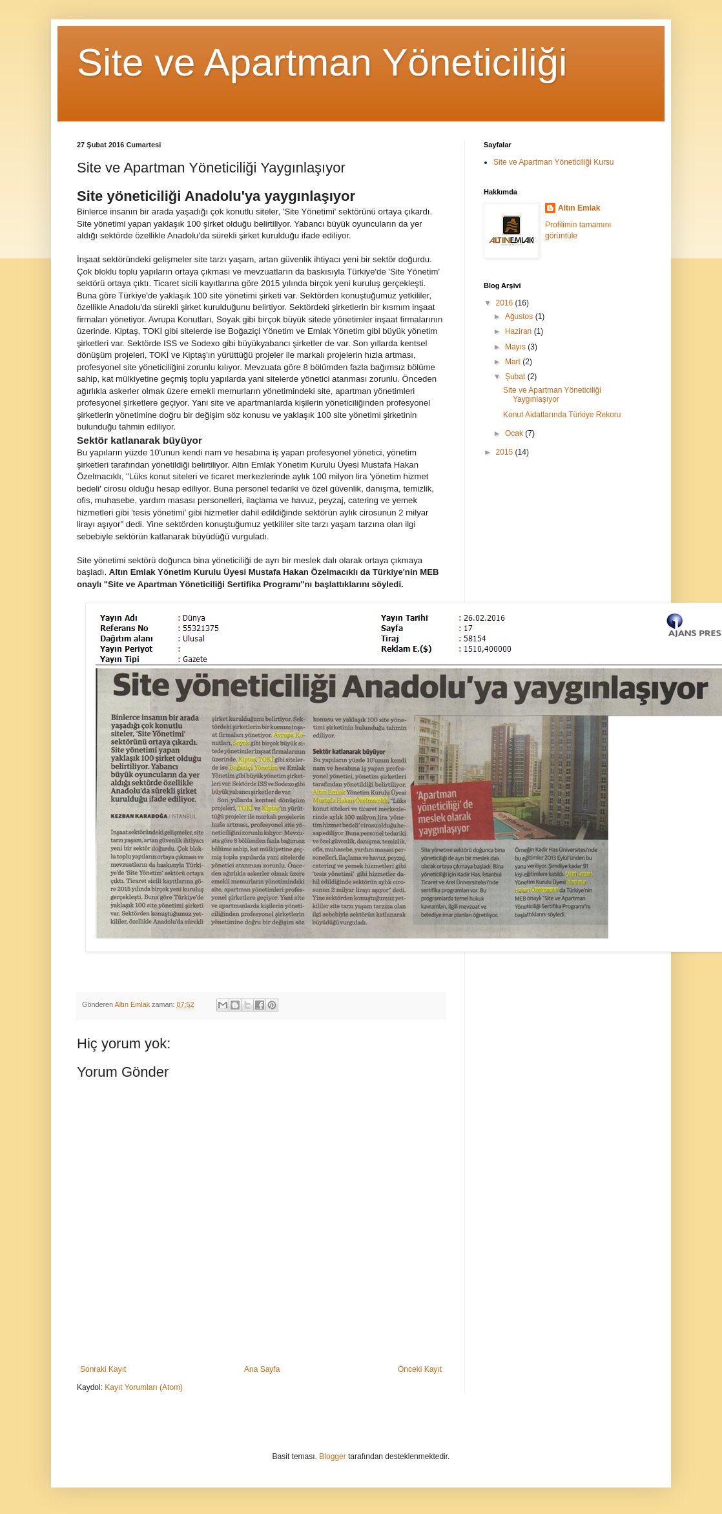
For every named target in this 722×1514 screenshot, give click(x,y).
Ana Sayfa (262, 1369)
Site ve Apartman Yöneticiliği (322, 62)
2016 (505, 302)
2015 (505, 452)
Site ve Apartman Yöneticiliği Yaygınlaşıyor (552, 395)
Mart (513, 361)
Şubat (516, 376)
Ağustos (520, 316)
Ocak (515, 433)
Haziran (519, 331)
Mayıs (516, 346)
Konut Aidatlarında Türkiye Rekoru (562, 414)
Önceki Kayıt (420, 1369)
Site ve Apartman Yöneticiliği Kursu (553, 162)
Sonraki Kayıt (103, 1369)
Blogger (332, 1456)
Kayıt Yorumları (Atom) (144, 1387)
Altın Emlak (579, 208)
